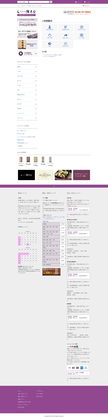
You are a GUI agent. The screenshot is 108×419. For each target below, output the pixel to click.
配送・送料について (22, 396)
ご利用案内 (19, 146)
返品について (21, 399)
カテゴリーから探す (26, 5)
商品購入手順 (20, 139)
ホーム (19, 5)
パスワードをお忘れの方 (49, 56)
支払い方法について (22, 393)
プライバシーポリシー (23, 404)
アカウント (78, 2)
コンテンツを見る (36, 5)
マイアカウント (40, 391)
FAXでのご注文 (20, 133)
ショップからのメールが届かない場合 (52, 54)
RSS (19, 407)
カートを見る (39, 393)
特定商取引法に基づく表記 (24, 401)
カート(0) (87, 2)
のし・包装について (22, 130)
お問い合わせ (85, 5)
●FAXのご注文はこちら (85, 14)
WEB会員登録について (22, 143)
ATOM (22, 407)
